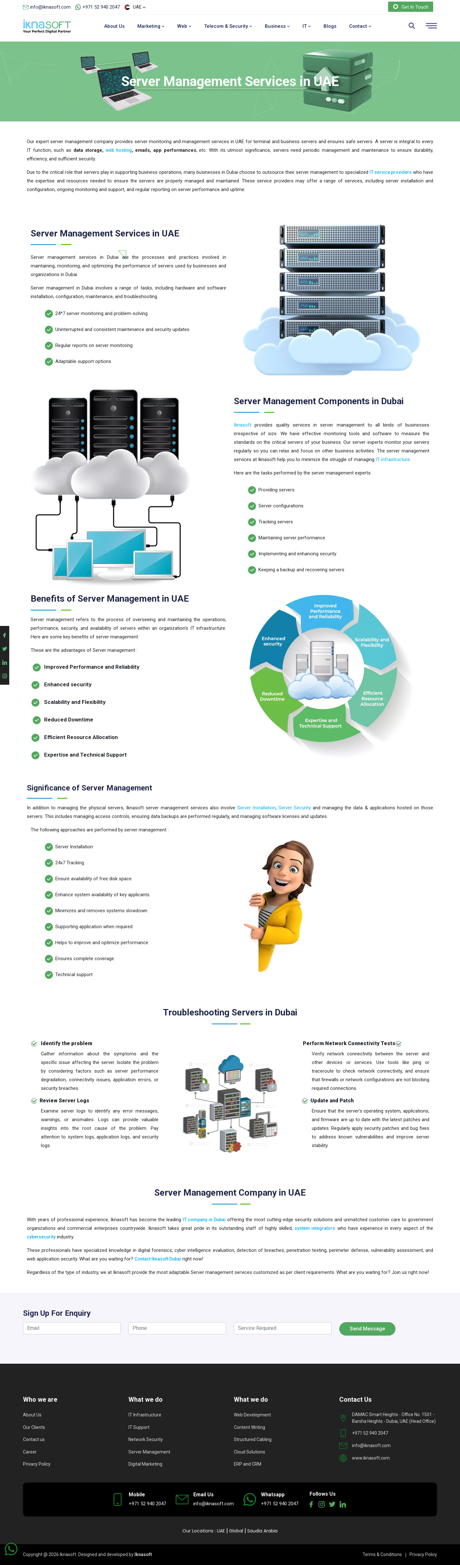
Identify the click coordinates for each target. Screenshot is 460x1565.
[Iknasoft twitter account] (4, 647)
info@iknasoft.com (50, 7)
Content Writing (249, 1427)
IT (307, 26)
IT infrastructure (393, 459)
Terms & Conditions (382, 1554)
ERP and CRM (247, 1464)
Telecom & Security (228, 26)
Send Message (367, 1329)
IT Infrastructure (144, 1414)
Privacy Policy (36, 1464)
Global (236, 1531)
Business (277, 26)
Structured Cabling (253, 1439)
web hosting (119, 150)
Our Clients (34, 1427)
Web (184, 26)
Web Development (252, 1414)
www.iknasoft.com (371, 1458)
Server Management (149, 1451)
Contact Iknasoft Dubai (157, 1258)
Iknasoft (242, 425)
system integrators (315, 1228)
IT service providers (391, 172)
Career (30, 1451)
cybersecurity (41, 1236)
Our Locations (197, 1531)
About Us (114, 26)
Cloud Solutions (249, 1451)
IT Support (139, 1427)
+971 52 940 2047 (101, 7)
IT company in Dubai (204, 1219)
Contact (360, 26)
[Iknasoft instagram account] (4, 675)
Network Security (145, 1439)
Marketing (151, 26)
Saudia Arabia (262, 1531)
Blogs (330, 26)
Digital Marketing (145, 1464)
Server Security (295, 808)
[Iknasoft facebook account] (4, 634)
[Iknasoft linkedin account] (4, 661)
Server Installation (256, 808)
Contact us (34, 1439)
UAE (221, 1531)
